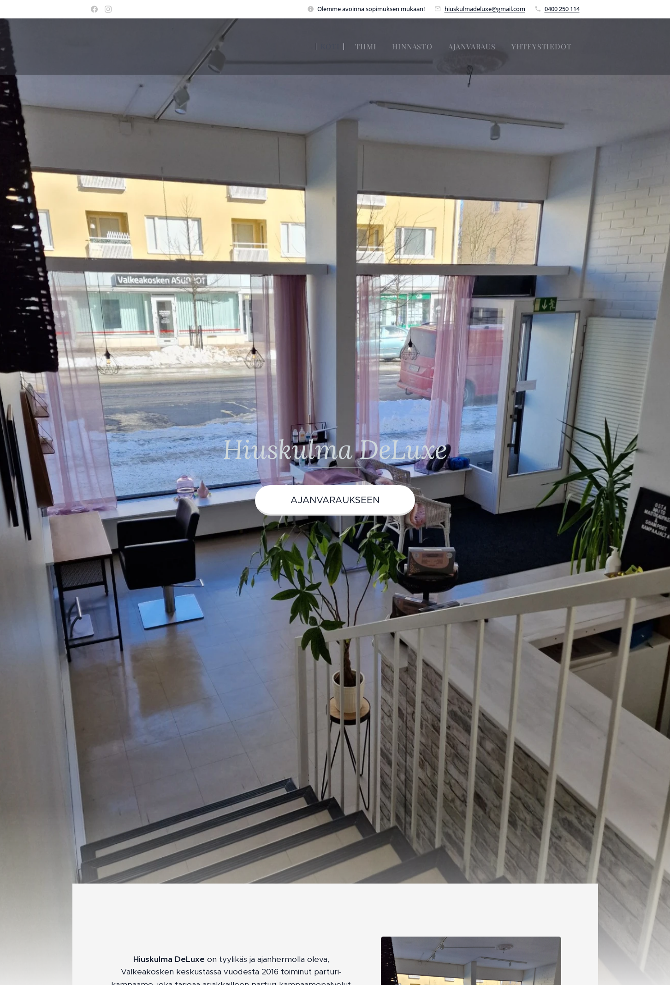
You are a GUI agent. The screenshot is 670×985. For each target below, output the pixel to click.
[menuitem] (330, 46)
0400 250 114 (562, 9)
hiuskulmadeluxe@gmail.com (485, 9)
